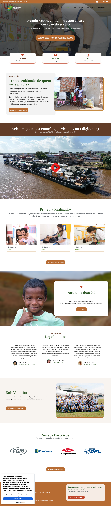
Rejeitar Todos (25, 495)
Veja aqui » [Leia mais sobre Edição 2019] (77, 249)
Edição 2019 (79, 247)
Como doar (101, 8)
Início (67, 8)
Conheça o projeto (77, 8)
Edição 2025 (11, 247)
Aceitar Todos (18, 498)
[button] (55, 38)
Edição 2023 (45, 247)
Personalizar (10, 495)
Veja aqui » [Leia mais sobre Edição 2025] (9, 249)
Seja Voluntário (90, 8)
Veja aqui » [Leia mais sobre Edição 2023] (43, 249)
